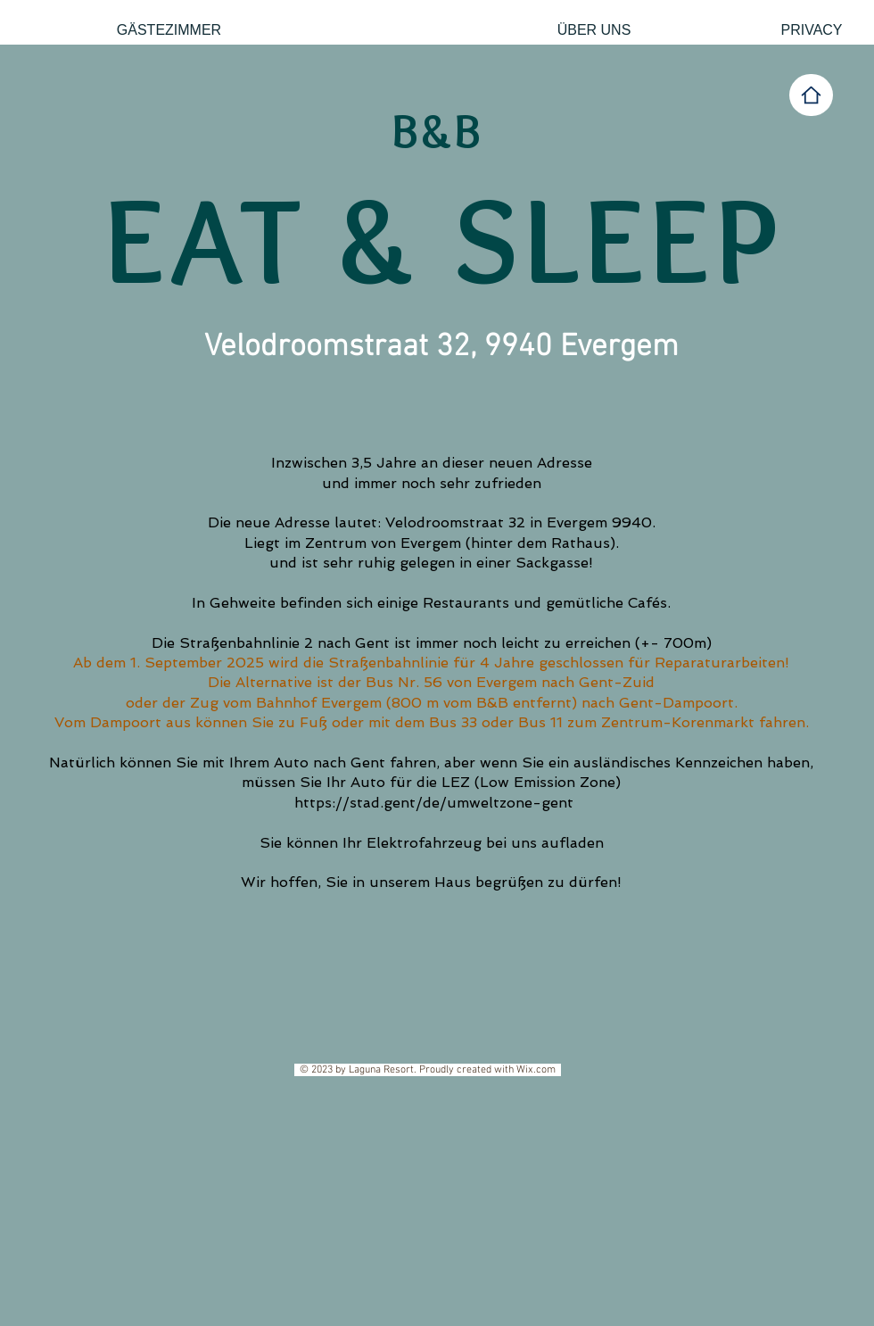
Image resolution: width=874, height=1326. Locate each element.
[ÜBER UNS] (594, 30)
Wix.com (538, 1070)
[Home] (811, 95)
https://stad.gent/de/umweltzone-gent (433, 802)
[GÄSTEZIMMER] (169, 30)
